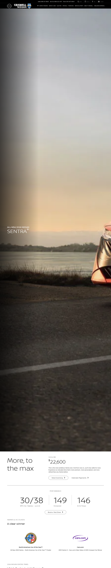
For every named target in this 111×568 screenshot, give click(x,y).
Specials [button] (65, 5)
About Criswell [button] (88, 5)
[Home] (38, 5)
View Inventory (58, 478)
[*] (54, 457)
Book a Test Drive (55, 512)
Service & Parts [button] (79, 5)
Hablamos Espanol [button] (99, 5)
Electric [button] (59, 5)
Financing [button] (71, 5)
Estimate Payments (80, 478)
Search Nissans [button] (43, 5)
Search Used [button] (52, 5)
